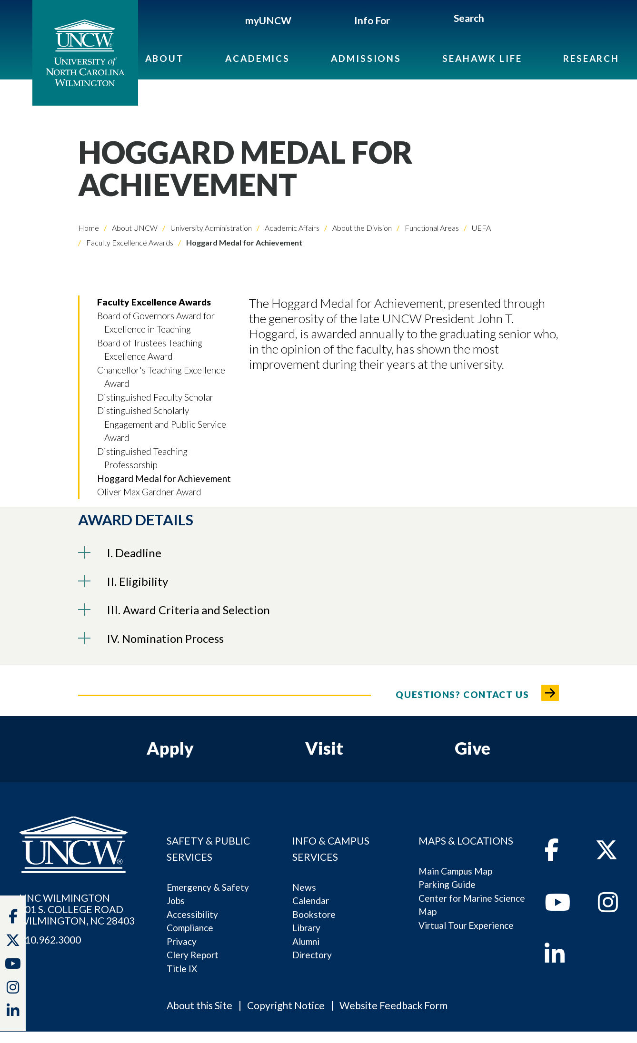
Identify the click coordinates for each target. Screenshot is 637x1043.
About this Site (199, 1005)
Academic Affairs (291, 227)
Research (591, 58)
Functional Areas (431, 227)
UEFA (480, 227)
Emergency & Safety (208, 887)
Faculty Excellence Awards (129, 242)
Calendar (310, 900)
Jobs (176, 900)
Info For (372, 20)
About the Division (361, 227)
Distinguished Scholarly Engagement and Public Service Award (161, 424)
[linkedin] (555, 959)
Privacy (182, 941)
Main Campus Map (455, 871)
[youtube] (557, 907)
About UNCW (134, 227)
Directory (312, 954)
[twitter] (13, 942)
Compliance (190, 927)
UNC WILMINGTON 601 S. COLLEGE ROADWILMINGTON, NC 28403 (77, 909)
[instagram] (13, 989)
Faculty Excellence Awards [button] (154, 301)
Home (88, 227)
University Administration (210, 227)
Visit (324, 748)
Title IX (182, 968)
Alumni (305, 941)
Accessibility (192, 914)
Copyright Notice (286, 1005)
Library (306, 927)
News (304, 887)
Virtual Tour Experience (466, 925)
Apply (170, 748)
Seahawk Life (482, 58)
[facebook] (552, 855)
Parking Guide (447, 884)
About (164, 58)
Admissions (366, 58)
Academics (257, 58)
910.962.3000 (50, 939)
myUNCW (268, 20)
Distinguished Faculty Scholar (155, 397)
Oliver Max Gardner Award (149, 491)
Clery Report (193, 954)
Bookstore (314, 914)
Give (472, 748)
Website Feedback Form (393, 1005)
